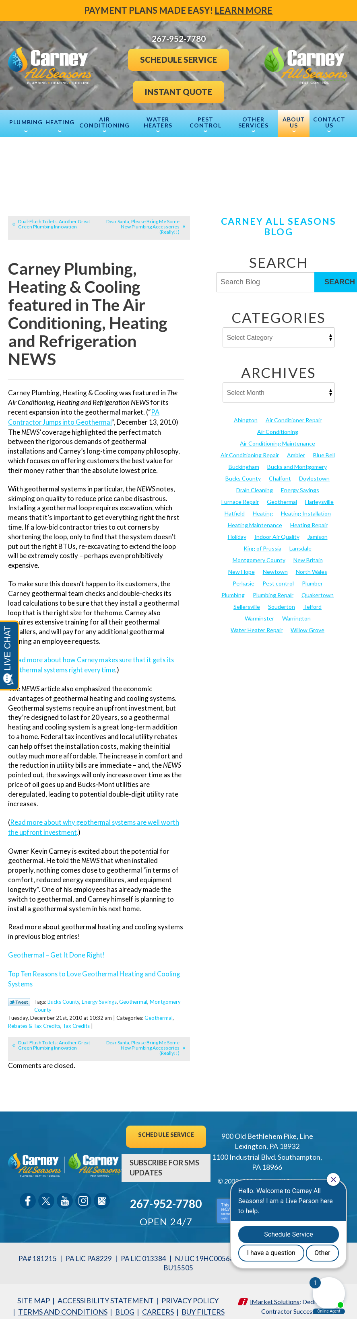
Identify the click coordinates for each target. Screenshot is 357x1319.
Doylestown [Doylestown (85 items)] (314, 476)
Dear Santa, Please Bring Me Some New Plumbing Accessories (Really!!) (143, 226)
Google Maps (102, 1193)
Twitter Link (19, 998)
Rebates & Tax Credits (34, 1020)
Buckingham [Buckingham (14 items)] (244, 465)
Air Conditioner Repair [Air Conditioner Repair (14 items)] (294, 420)
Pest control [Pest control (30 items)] (278, 576)
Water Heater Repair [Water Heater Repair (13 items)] (257, 621)
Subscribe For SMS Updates (164, 1160)
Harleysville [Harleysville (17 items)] (319, 498)
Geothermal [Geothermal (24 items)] (282, 498)
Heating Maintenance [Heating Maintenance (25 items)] (255, 521)
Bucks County (63, 997)
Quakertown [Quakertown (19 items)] (317, 588)
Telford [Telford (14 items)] (312, 599)
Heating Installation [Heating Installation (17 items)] (306, 509)
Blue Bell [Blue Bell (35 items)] (324, 453)
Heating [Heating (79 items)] (263, 509)
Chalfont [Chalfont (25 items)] (280, 476)
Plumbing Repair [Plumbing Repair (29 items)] (273, 588)
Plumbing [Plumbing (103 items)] (233, 588)
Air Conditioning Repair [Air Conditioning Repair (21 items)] (250, 453)
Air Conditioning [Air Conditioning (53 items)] (277, 431)
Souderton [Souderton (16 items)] (281, 599)
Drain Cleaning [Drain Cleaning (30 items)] (254, 487)
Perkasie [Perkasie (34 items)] (243, 576)
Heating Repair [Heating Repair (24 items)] (309, 521)
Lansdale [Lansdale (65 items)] (300, 543)
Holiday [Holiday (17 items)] (237, 532)
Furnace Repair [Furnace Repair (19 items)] (240, 498)
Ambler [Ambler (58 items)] (296, 453)
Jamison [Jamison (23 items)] (317, 532)
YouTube (65, 1193)
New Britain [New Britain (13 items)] (308, 554)
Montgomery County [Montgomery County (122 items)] (259, 554)
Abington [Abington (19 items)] (246, 420)
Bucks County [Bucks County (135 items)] (243, 476)
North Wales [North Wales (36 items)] (311, 565)
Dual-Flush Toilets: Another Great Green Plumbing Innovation (54, 224)
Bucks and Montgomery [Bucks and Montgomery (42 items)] (297, 465)
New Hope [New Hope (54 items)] (241, 565)
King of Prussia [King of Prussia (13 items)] (262, 543)
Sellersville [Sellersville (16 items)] (246, 599)
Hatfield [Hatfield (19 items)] (235, 509)
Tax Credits (76, 1020)
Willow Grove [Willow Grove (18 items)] (307, 621)
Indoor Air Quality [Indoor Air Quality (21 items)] (276, 532)
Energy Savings (99, 997)
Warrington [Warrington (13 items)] (296, 610)
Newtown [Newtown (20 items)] (275, 565)
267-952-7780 (166, 1196)
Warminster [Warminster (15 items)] (259, 610)
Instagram (83, 1193)
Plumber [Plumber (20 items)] (312, 576)
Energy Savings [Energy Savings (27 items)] (300, 487)
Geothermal (133, 997)
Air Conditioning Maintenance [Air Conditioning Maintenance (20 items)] (277, 442)
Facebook (28, 1193)
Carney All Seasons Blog (278, 226)
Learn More (244, 10)
